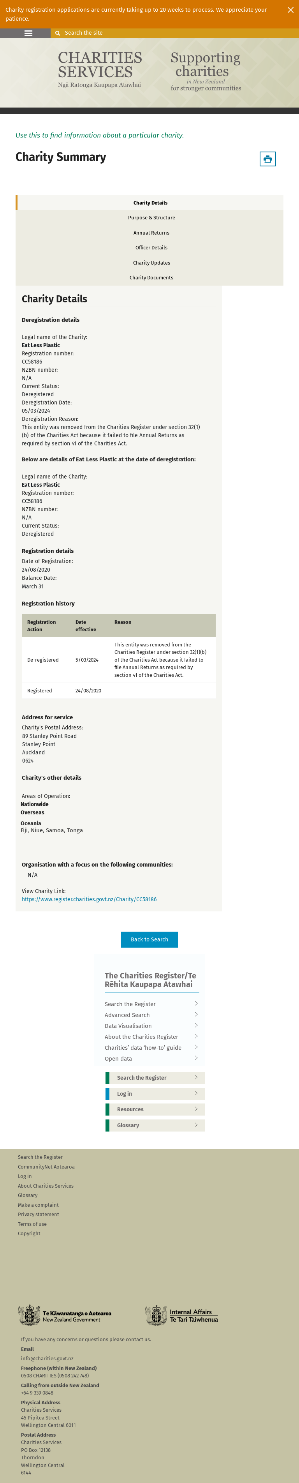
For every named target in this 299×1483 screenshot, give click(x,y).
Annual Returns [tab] (151, 233)
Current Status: (40, 386)
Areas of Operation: (46, 796)
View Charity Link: (43, 891)
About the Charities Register (149, 1036)
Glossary (160, 1125)
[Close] (290, 9)
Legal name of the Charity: (54, 337)
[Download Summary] (268, 159)
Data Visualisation (149, 1025)
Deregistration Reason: (50, 419)
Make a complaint (38, 1205)
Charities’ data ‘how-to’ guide (149, 1047)
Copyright (29, 1233)
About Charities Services (46, 1186)
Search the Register (149, 1004)
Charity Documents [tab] (151, 278)
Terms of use (32, 1224)
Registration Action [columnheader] (41, 626)
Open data (149, 1058)
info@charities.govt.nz (47, 1358)
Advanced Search (149, 1015)
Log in (160, 1094)
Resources (160, 1109)
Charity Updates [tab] (151, 263)
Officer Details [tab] (151, 248)
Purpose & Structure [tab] (151, 218)
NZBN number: (40, 370)
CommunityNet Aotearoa (46, 1167)
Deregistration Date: (47, 402)
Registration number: (48, 353)
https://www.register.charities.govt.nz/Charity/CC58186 (89, 899)
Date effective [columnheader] (86, 626)
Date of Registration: (47, 561)
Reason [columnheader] (123, 622)
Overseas (32, 812)
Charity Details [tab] (150, 203)
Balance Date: (39, 578)
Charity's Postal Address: (52, 727)
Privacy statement (38, 1214)
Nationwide (35, 804)
